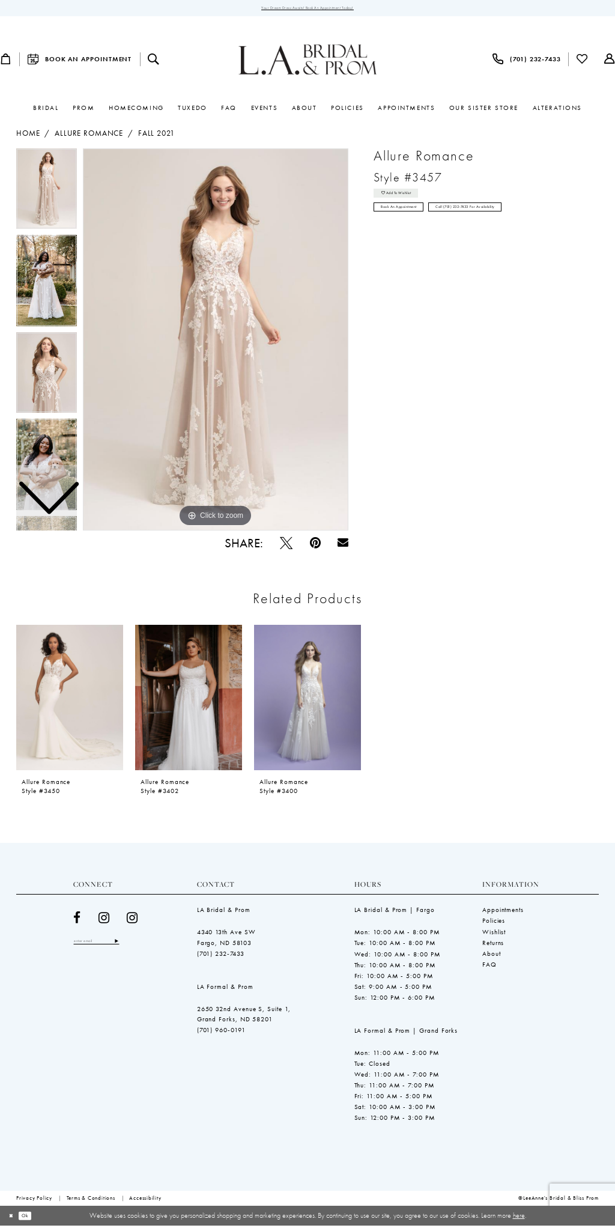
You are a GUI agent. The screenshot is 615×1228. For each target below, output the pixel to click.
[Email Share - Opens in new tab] (343, 545)
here (519, 1218)
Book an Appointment (412, 221)
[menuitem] (79, 61)
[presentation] (69, 700)
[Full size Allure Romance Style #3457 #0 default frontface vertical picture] (215, 342)
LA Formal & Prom (225, 989)
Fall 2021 (156, 136)
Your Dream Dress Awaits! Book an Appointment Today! (307, 9)
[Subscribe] (140, 945)
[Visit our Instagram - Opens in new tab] (104, 920)
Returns (493, 945)
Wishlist (494, 934)
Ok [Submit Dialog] (34, 1218)
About (491, 956)
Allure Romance (89, 136)
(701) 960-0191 (221, 1033)
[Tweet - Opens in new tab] (286, 545)
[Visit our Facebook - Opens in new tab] (77, 920)
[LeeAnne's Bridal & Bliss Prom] (307, 61)
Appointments (503, 912)
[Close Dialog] (13, 1218)
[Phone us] (527, 61)
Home (28, 136)
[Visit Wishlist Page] (582, 61)
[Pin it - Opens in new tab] (315, 545)
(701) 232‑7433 (221, 956)
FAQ (489, 966)
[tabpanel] (215, 342)
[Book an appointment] (79, 61)
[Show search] (154, 61)
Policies (493, 923)
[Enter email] (108, 945)
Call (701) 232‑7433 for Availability (517, 221)
